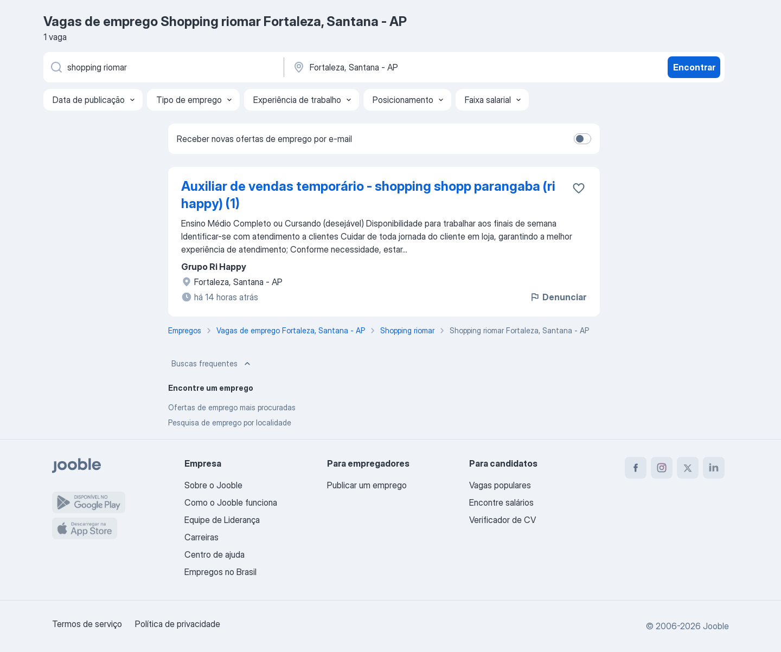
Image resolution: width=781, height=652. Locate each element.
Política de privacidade (177, 623)
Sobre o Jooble (213, 485)
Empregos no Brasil (220, 571)
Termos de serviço (87, 623)
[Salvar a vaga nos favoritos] (578, 188)
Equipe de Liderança (222, 519)
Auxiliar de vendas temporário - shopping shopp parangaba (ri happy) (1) (368, 194)
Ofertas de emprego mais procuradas (232, 407)
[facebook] (635, 468)
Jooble (716, 626)
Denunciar (557, 297)
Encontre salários (501, 502)
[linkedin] (714, 468)
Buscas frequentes (212, 363)
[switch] (582, 138)
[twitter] (688, 468)
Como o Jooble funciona (230, 502)
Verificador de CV (502, 519)
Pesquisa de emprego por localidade (229, 422)
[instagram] (662, 468)
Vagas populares (500, 485)
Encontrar (694, 67)
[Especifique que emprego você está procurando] (162, 67)
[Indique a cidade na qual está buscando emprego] (405, 67)
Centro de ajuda (214, 554)
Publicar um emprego (367, 485)
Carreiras (201, 537)
